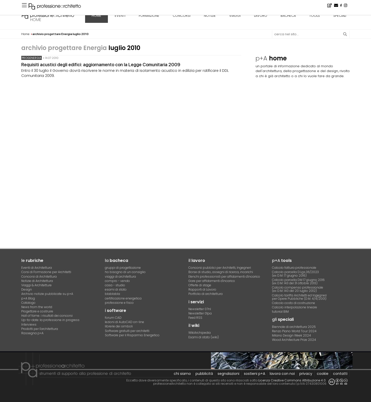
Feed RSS (195, 317)
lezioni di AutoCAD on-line (124, 322)
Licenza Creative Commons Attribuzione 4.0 (292, 380)
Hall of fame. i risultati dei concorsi (47, 315)
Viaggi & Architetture (36, 285)
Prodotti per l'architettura (39, 329)
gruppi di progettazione (123, 267)
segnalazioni (228, 373)
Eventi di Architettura (36, 267)
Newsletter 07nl (199, 309)
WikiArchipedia (199, 332)
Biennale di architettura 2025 (294, 327)
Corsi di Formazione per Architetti (46, 272)
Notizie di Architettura (37, 281)
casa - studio (115, 285)
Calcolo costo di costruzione (293, 303)
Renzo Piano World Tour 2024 (294, 331)
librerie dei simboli (119, 326)
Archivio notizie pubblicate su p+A (47, 294)
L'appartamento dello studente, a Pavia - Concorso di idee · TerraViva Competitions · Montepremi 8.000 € (103, 4)
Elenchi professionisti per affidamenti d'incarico (224, 276)
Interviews (28, 324)
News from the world (36, 307)
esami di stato (116, 289)
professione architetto (48, 15)
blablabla (112, 294)
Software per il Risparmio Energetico (132, 335)
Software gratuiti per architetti (127, 331)
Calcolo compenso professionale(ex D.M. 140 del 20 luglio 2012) (297, 289)
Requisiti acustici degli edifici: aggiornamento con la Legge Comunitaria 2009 (100, 64)
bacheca (288, 15)
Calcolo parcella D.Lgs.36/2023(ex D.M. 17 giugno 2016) (295, 273)
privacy (305, 373)
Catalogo (28, 302)
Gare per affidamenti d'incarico (211, 281)
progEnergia (31, 58)
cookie (322, 373)
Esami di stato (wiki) (203, 337)
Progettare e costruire (37, 311)
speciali (339, 15)
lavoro (260, 15)
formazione (149, 15)
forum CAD (113, 317)
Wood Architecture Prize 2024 (294, 340)
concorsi (181, 15)
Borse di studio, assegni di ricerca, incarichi (220, 272)
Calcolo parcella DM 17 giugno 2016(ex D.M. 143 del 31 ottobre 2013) (298, 281)
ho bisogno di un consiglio (125, 272)
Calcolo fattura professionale (294, 267)
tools (314, 15)
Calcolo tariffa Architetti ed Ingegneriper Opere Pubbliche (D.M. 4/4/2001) (299, 297)
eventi (120, 15)
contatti (340, 373)
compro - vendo (117, 281)
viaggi (235, 15)
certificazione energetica (123, 298)
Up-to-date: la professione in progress (50, 320)
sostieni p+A (254, 373)
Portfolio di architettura (205, 294)
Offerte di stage (199, 285)
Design (26, 289)
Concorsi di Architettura (39, 276)
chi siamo (182, 373)
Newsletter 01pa (200, 313)
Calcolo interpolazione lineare (294, 307)
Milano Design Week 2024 (291, 335)
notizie (210, 15)
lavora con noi (282, 373)
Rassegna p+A (32, 333)
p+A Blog (28, 298)
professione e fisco (119, 302)
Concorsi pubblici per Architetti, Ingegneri (219, 267)
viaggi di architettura (120, 276)
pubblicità (204, 373)
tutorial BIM (280, 311)
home (35, 20)
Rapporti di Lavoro (202, 289)
